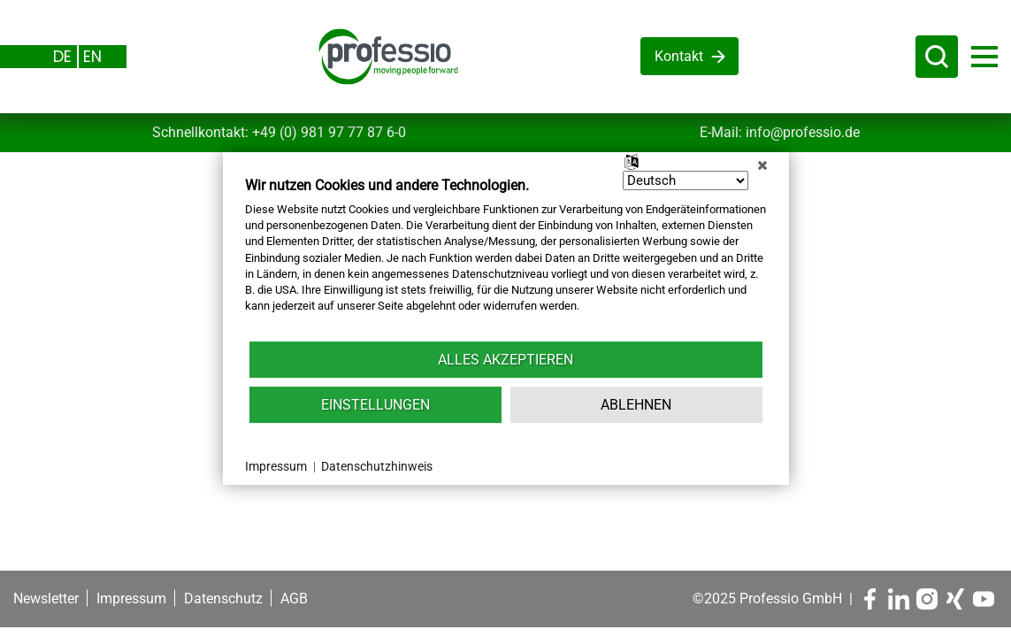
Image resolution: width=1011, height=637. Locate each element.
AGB (294, 598)
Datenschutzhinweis (377, 466)
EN (92, 56)
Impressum (131, 598)
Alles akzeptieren (505, 359)
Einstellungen (375, 404)
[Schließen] (762, 165)
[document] (506, 258)
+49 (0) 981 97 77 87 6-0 (329, 132)
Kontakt (679, 56)
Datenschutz (223, 598)
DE (62, 56)
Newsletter (46, 598)
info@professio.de (803, 132)
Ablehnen (636, 404)
